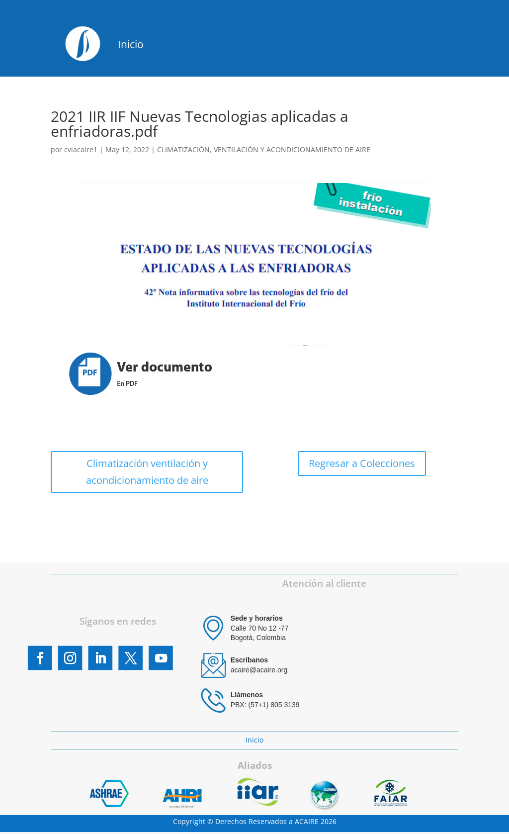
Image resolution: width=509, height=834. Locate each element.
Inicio (131, 44)
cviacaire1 (80, 149)
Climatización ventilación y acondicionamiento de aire (147, 472)
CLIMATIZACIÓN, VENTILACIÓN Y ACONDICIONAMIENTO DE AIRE (263, 149)
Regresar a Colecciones (362, 463)
